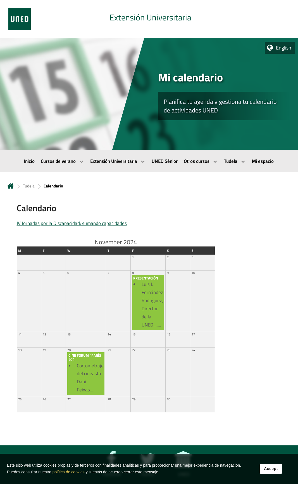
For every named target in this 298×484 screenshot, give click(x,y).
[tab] (149, 19)
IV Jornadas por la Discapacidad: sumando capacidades (72, 223)
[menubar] (149, 161)
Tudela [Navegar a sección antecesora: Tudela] (29, 186)
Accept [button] (271, 470)
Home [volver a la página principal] (10, 186)
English (283, 47)
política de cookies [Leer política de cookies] (69, 473)
